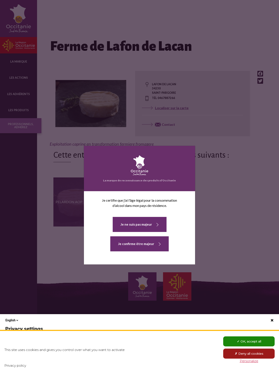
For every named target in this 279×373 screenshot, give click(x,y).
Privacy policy (15, 365)
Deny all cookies (249, 354)
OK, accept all (249, 341)
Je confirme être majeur (136, 244)
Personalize (249, 361)
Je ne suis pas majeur (136, 224)
